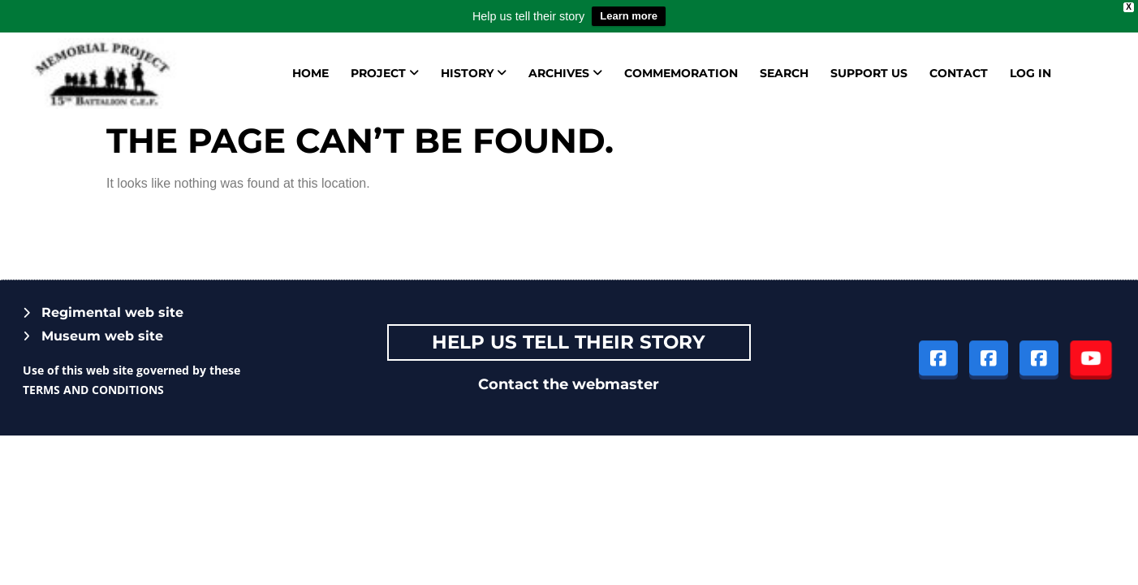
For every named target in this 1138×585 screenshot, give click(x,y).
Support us (868, 73)
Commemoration (681, 73)
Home (310, 73)
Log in (1030, 73)
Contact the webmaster (568, 384)
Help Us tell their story (568, 342)
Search (784, 73)
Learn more (628, 16)
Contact (958, 73)
